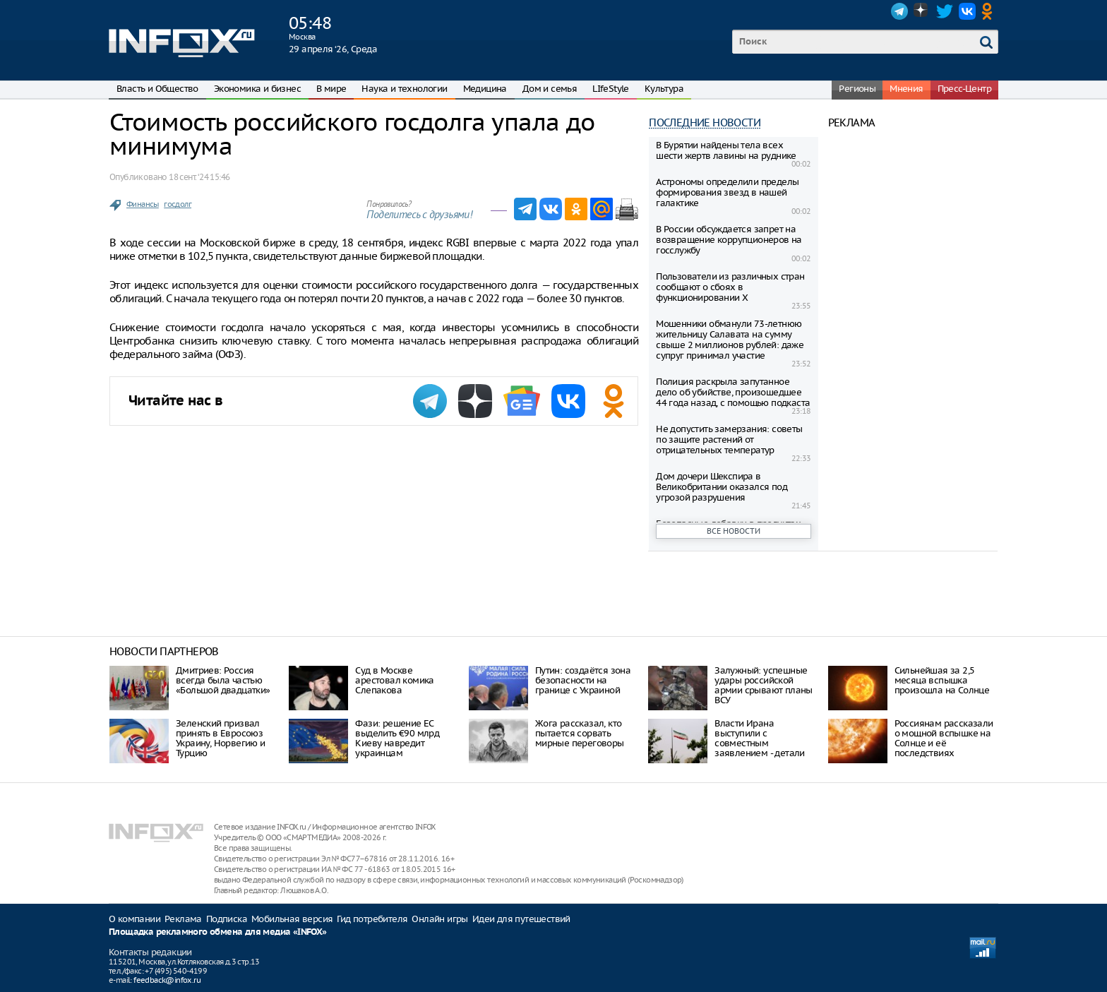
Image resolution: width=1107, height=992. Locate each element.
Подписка (226, 919)
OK (989, 11)
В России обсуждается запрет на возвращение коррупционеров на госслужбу (729, 239)
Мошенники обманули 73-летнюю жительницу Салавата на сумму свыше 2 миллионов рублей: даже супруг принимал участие (729, 339)
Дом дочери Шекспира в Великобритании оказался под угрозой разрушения (721, 486)
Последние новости (704, 122)
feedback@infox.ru (167, 980)
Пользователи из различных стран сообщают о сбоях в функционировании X (730, 287)
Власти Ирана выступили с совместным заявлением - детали (759, 738)
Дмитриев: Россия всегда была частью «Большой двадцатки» (223, 680)
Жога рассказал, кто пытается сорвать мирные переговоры (579, 733)
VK (967, 11)
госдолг (177, 204)
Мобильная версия (292, 919)
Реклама (183, 919)
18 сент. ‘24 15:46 (199, 177)
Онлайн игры (439, 919)
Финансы (142, 204)
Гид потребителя (372, 919)
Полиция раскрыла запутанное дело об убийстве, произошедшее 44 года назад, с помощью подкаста (733, 392)
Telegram (899, 11)
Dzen (922, 11)
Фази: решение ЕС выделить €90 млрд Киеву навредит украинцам (397, 738)
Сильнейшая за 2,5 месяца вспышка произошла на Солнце (942, 680)
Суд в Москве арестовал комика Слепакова (394, 680)
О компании (134, 919)
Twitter (944, 11)
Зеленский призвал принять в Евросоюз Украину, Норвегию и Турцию (220, 738)
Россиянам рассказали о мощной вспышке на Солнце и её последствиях (943, 738)
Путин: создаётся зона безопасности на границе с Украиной (582, 680)
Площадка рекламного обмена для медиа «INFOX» (218, 932)
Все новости (733, 531)
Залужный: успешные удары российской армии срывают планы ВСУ (763, 685)
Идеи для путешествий (521, 919)
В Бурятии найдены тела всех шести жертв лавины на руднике (726, 150)
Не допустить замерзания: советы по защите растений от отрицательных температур (729, 439)
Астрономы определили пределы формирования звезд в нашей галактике (727, 192)
